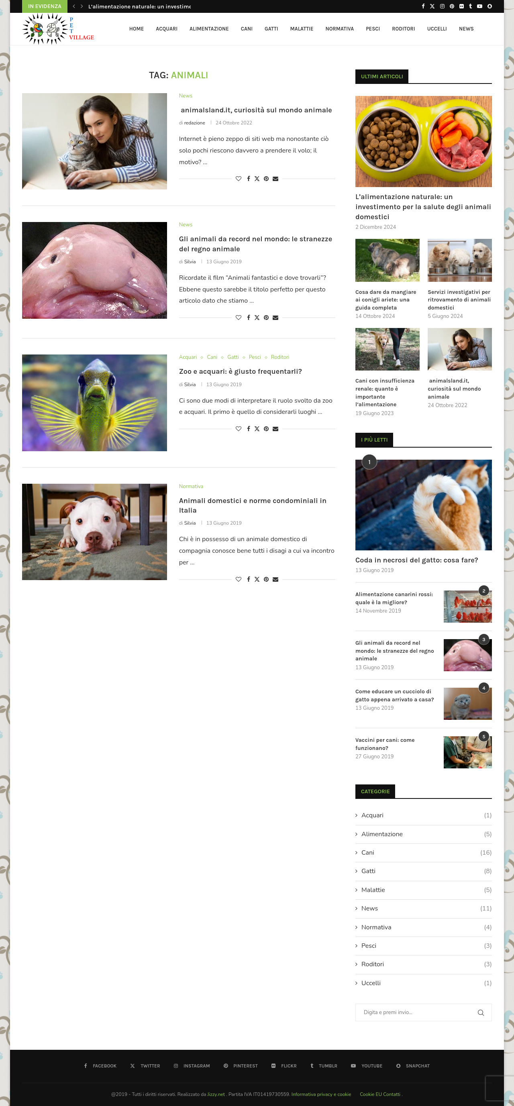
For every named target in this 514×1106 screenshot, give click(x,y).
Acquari (166, 29)
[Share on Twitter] (257, 179)
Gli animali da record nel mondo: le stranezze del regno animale (394, 651)
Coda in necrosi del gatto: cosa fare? (416, 560)
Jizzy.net (217, 1094)
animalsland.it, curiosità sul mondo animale (255, 110)
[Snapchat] (489, 6)
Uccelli (437, 29)
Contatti (392, 1094)
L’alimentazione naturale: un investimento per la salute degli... (170, 6)
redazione (194, 123)
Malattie (302, 29)
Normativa (340, 29)
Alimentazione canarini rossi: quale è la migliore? (394, 598)
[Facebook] (423, 6)
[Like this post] (238, 179)
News (466, 29)
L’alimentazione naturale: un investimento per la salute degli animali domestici (423, 206)
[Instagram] (442, 6)
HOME (136, 29)
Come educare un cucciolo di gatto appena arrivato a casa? (394, 695)
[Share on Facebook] (248, 179)
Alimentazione (209, 29)
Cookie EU (371, 1094)
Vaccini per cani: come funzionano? (385, 744)
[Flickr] (461, 6)
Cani (247, 29)
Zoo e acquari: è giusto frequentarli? (240, 371)
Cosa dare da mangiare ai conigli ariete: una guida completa (385, 300)
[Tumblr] (470, 6)
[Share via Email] (275, 179)
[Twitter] (432, 6)
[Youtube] (479, 6)
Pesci (373, 29)
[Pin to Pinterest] (266, 179)
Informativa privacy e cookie (322, 1094)
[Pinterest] (452, 6)
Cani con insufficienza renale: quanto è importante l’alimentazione (384, 392)
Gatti (271, 29)
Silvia (190, 262)
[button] (74, 6)
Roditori (403, 29)
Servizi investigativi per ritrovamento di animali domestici (459, 300)
